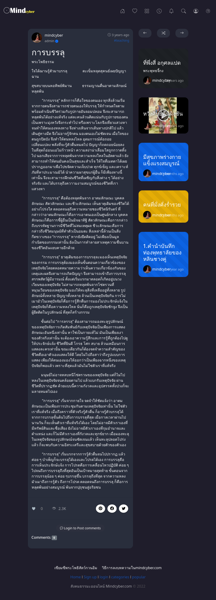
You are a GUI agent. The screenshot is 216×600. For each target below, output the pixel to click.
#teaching (121, 40)
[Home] (122, 10)
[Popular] (134, 10)
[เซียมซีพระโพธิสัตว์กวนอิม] (171, 10)
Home (75, 577)
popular (139, 577)
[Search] (183, 10)
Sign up (90, 577)
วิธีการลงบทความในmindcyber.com (132, 567)
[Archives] (159, 10)
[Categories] (147, 10)
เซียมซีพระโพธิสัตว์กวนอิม (75, 567)
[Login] (196, 10)
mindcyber (54, 35)
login (104, 577)
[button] (112, 508)
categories (120, 577)
